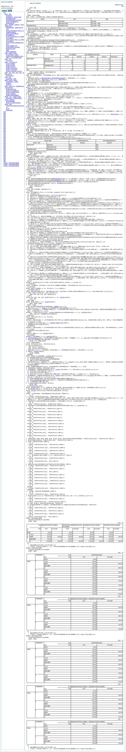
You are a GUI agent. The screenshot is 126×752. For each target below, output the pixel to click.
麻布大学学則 (51, 79)
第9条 (57, 323)
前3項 (29, 97)
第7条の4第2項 (36, 169)
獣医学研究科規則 (45, 78)
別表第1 (56, 306)
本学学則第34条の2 (33, 338)
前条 (33, 46)
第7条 (105, 135)
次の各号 (56, 192)
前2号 (31, 374)
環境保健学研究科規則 (58, 78)
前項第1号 (37, 363)
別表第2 (66, 308)
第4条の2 (44, 308)
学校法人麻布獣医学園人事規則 (38, 380)
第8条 (52, 323)
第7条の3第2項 (114, 114)
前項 (29, 28)
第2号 (43, 363)
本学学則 (62, 297)
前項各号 (71, 362)
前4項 (29, 99)
